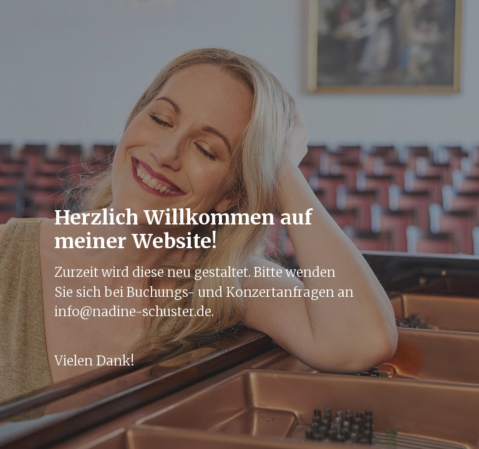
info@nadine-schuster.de (132, 312)
